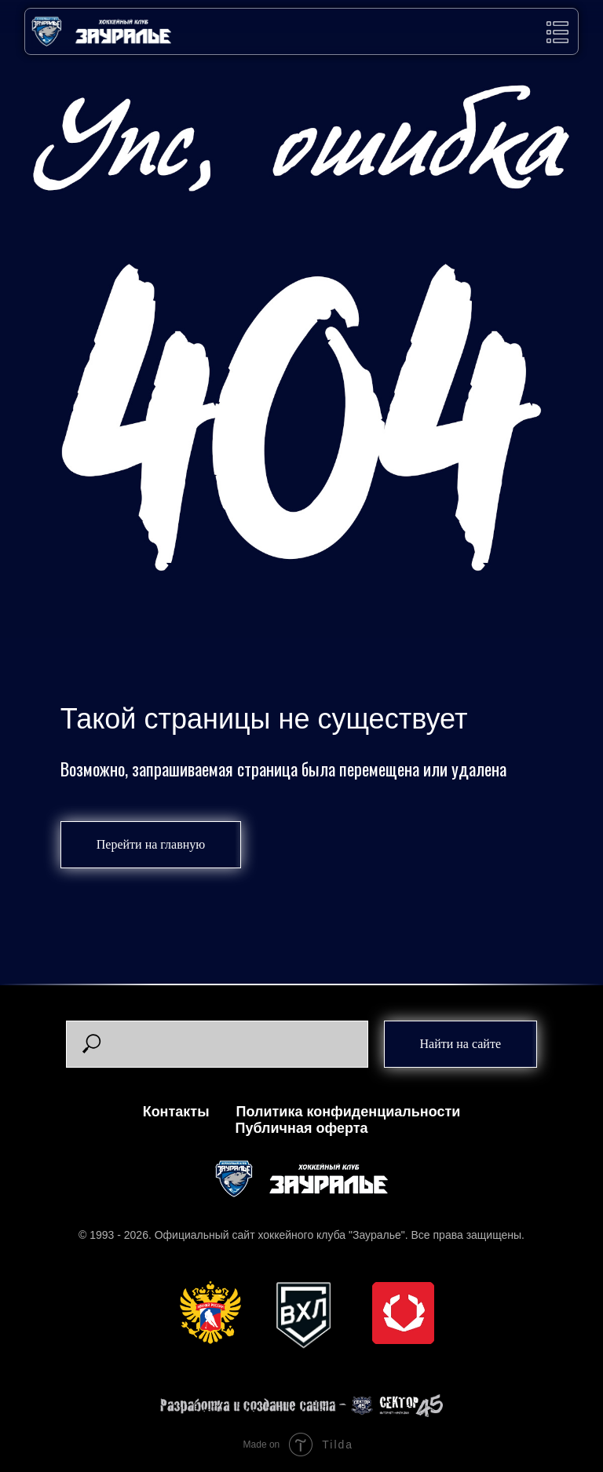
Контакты (176, 1112)
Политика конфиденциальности (348, 1112)
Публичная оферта (301, 1128)
